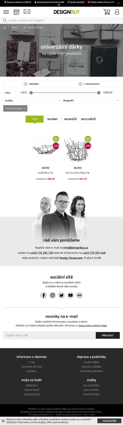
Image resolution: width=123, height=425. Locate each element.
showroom (16, 10)
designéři (68, 100)
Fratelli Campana (14, 108)
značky (9, 100)
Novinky (52, 119)
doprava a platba (91, 366)
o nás (31, 362)
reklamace (31, 385)
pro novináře (91, 390)
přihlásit (117, 10)
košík (107, 11)
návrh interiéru (91, 394)
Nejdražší (70, 119)
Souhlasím (109, 421)
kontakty (31, 371)
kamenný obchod (31, 366)
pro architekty (91, 385)
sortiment (6, 10)
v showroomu (91, 83)
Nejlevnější (88, 119)
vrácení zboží (31, 390)
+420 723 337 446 (94, 253)
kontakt (27, 10)
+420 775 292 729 (41, 253)
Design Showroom (71, 258)
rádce (14, 27)
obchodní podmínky (91, 371)
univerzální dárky (33, 27)
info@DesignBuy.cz (75, 247)
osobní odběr (91, 362)
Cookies (90, 408)
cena (7, 92)
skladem (34, 83)
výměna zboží (32, 394)
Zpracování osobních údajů (92, 325)
